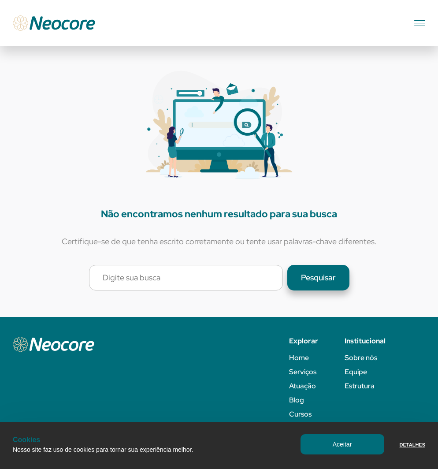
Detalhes (412, 444)
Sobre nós (361, 357)
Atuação (302, 386)
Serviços (302, 371)
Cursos (300, 414)
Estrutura (360, 386)
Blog (296, 400)
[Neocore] (54, 23)
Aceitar (342, 444)
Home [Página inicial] (299, 357)
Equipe (356, 371)
